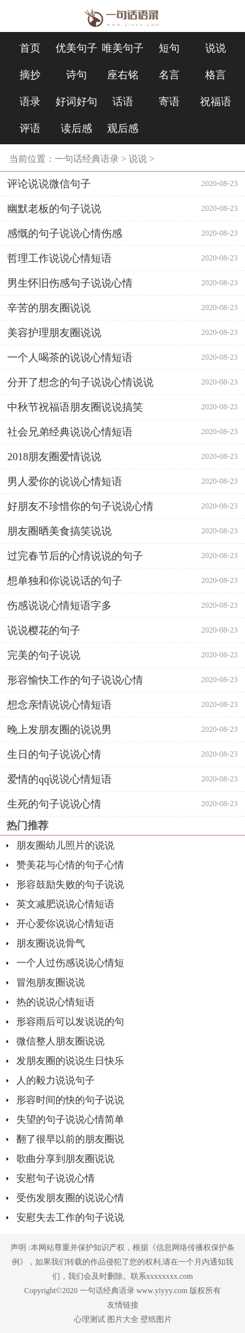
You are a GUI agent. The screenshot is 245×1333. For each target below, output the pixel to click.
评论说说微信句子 (49, 183)
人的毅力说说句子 (55, 1080)
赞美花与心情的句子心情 (70, 865)
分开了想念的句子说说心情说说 (80, 382)
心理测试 (89, 1319)
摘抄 (30, 74)
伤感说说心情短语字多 (59, 605)
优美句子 (76, 48)
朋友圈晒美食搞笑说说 (59, 531)
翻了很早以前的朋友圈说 (70, 1139)
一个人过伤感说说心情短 (70, 963)
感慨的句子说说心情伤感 (64, 233)
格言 (215, 74)
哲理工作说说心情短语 (59, 258)
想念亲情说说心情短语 (59, 704)
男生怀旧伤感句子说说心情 (70, 283)
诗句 (76, 74)
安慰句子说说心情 (55, 1178)
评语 (30, 128)
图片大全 (123, 1319)
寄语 (169, 101)
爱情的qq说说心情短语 (59, 779)
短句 (169, 48)
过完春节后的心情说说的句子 (75, 555)
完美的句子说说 (43, 655)
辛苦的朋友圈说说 (49, 307)
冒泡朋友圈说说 (50, 982)
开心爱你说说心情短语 (65, 923)
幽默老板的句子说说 (54, 208)
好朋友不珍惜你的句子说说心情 (80, 506)
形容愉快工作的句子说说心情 (75, 679)
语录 (30, 101)
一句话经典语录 (87, 159)
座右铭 (123, 74)
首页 (30, 48)
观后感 (123, 128)
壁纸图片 (156, 1319)
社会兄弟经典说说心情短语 (70, 431)
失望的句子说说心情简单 (70, 1119)
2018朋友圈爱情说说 (54, 456)
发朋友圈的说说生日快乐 (70, 1061)
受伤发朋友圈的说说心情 (70, 1198)
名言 (169, 74)
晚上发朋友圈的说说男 (59, 729)
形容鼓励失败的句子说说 (70, 884)
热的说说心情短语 (55, 1002)
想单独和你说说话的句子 (64, 580)
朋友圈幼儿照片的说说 (65, 845)
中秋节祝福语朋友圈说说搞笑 (75, 407)
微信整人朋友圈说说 (60, 1041)
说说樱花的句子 (43, 630)
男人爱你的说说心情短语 (64, 481)
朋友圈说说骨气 (50, 943)
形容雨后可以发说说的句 (70, 1021)
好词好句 (76, 101)
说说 (215, 48)
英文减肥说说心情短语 (65, 904)
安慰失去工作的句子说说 (70, 1217)
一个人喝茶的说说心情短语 (70, 357)
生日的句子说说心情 (54, 754)
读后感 (76, 128)
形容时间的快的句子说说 (70, 1100)
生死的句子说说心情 (54, 803)
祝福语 (215, 101)
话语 (122, 101)
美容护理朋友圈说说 (54, 332)
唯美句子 (123, 48)
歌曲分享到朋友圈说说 (65, 1158)
